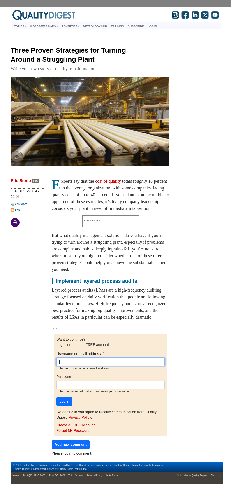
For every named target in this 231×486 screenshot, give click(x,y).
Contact (118, 465)
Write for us (112, 475)
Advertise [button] (69, 26)
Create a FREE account (75, 425)
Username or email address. (79, 354)
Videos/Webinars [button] (43, 26)
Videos (79, 475)
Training (117, 26)
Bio (35, 181)
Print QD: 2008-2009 (60, 475)
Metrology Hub (95, 26)
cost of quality (108, 181)
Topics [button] (19, 26)
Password (64, 377)
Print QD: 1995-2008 (34, 475)
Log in (152, 26)
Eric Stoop (21, 180)
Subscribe (136, 26)
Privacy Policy (80, 417)
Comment (21, 204)
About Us (216, 475)
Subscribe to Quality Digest (192, 475)
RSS (17, 210)
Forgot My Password (73, 430)
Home (15, 475)
